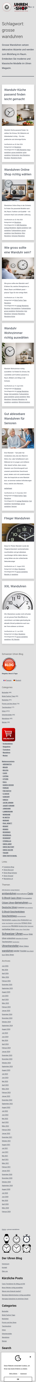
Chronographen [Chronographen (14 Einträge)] (27, 898)
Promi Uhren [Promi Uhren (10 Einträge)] (26, 929)
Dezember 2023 (7, 1055)
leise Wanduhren (25, 155)
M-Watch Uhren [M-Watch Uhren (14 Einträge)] (26, 923)
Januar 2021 (6, 1171)
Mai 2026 (5, 970)
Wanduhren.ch (8, 879)
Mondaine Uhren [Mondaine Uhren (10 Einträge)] (23, 926)
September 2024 (7, 1025)
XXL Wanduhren (15, 586)
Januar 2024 (6, 1051)
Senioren (14, 506)
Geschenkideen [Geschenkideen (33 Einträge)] (17, 911)
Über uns (5, 1271)
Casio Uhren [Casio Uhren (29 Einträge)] (16, 898)
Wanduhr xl (7, 574)
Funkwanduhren (16, 230)
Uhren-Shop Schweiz (10, 873)
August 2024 (6, 1029)
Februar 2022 (6, 1130)
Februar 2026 (6, 981)
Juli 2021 (5, 1148)
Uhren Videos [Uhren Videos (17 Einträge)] (24, 946)
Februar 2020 (6, 1211)
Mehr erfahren (13, 1373)
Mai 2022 (5, 1119)
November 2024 (7, 1018)
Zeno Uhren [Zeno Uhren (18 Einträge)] (9, 955)
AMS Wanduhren (22, 150)
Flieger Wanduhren (17, 518)
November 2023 (7, 1059)
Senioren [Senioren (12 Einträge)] (25, 934)
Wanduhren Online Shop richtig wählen (17, 172)
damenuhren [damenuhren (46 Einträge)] (21, 902)
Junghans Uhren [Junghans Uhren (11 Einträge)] (16, 920)
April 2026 (5, 973)
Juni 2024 (5, 1037)
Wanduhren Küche (16, 158)
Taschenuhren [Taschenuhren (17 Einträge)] (7, 942)
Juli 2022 (5, 1111)
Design (6, 394)
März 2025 (5, 1003)
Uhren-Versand (8, 876)
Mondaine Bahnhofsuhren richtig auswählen (16, 1295)
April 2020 (5, 1204)
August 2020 (6, 1189)
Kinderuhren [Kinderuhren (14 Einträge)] (25, 920)
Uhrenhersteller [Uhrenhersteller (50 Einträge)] (10, 945)
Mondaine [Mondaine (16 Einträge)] (14, 926)
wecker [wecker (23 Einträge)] (17, 951)
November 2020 (7, 1178)
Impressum (5, 1264)
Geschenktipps (15, 504)
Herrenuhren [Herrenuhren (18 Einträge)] (6, 920)
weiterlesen (8, 488)
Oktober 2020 (6, 1182)
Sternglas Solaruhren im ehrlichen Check (15, 1299)
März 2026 (5, 977)
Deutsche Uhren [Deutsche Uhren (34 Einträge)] (9, 907)
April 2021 (5, 1159)
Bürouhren (7, 308)
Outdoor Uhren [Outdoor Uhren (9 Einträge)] (18, 929)
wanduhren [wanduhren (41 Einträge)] (7, 950)
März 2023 (5, 1089)
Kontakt (4, 1267)
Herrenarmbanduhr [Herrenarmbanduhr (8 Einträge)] (21, 916)
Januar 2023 (6, 1096)
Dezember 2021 (7, 1137)
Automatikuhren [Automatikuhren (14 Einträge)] (22, 894)
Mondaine (7, 158)
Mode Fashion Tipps (20, 300)
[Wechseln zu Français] (7, 680)
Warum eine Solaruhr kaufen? (11, 1291)
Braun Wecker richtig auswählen (12, 1287)
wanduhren (14, 402)
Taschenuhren (6, 707)
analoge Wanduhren (10, 228)
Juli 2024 (5, 1033)
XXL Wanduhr (15, 639)
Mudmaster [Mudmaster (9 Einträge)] (30, 926)
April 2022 (5, 1122)
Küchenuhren (15, 155)
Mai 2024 (5, 1040)
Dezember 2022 (7, 1100)
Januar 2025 (6, 1010)
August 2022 (6, 1107)
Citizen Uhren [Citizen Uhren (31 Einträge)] (8, 902)
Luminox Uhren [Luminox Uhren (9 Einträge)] (17, 923)
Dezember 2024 (7, 1014)
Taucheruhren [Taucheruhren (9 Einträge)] (15, 942)
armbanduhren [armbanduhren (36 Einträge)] (9, 893)
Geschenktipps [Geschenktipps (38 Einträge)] (9, 916)
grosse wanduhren (16, 152)
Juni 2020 (5, 1197)
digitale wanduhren (22, 228)
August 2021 (6, 1145)
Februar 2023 (6, 1092)
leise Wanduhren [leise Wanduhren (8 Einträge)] (9, 923)
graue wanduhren (9, 397)
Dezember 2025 (7, 984)
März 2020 (5, 1208)
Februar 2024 (6, 1048)
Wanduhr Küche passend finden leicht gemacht (15, 94)
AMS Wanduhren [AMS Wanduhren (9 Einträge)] (6, 890)
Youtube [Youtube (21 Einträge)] (23, 951)
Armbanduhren (8, 744)
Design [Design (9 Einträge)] (30, 903)
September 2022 (7, 1104)
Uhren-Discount (9, 870)
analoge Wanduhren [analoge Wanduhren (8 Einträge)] (15, 890)
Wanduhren (17, 147)
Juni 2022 (5, 1115)
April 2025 (5, 999)
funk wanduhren (16, 308)
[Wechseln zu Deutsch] (17, 680)
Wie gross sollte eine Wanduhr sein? (17, 250)
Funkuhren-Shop (9, 867)
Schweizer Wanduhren (18, 236)
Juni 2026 (5, 966)
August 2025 (6, 992)
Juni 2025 (5, 996)
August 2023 (6, 1070)
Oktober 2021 (6, 1141)
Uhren (16, 569)
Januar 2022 (6, 1133)
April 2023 (5, 1085)
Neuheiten (5, 700)
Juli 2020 (5, 1193)
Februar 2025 (6, 1007)
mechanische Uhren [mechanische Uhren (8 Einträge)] (6, 926)
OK (18, 1379)
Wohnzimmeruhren (24, 402)
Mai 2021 (5, 1156)
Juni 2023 (5, 1078)
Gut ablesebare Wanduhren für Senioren (14, 418)
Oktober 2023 (6, 1063)
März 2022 (5, 1126)
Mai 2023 (5, 1081)
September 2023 (7, 1066)
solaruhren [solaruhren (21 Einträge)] (11, 938)
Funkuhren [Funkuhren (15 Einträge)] (20, 907)
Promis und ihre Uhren (9, 704)
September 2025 (7, 988)
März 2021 (5, 1163)
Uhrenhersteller (7, 715)
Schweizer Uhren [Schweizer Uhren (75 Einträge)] (12, 933)
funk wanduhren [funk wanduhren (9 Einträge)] (29, 907)
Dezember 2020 (7, 1174)
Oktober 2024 (6, 1022)
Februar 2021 (6, 1167)
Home (4, 1229)
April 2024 (5, 1044)
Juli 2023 (5, 1074)
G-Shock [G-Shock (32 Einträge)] (6, 911)
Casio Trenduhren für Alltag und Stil (13, 1284)
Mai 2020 (5, 1200)
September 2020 (7, 1185)
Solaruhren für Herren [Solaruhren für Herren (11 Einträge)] (22, 938)
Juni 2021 (5, 1152)
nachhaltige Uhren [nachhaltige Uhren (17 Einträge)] (8, 929)
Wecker (4, 722)
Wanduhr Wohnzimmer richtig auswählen (16, 332)
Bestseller (5, 692)
